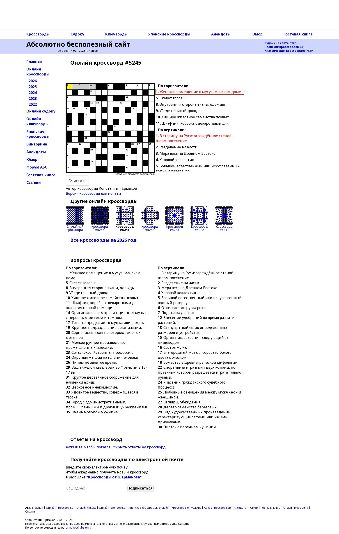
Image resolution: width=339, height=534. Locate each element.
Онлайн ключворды (37, 121)
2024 (33, 92)
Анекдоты (221, 34)
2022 (33, 104)
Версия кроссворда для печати (93, 193)
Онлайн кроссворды (37, 72)
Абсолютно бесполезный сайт (78, 44)
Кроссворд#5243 (174, 218)
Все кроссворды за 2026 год (103, 240)
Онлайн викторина (295, 508)
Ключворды (116, 34)
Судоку (77, 34)
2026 (33, 80)
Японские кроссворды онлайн (148, 508)
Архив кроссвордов (217, 508)
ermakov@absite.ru (78, 527)
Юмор (257, 34)
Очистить (77, 180)
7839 (289, 51)
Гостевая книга (298, 34)
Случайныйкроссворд (75, 218)
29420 (281, 43)
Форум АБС (36, 167)
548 (284, 47)
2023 (33, 98)
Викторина (36, 144)
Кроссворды (38, 34)
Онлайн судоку (40, 111)
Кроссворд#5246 (100, 218)
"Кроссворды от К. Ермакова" (114, 477)
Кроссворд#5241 (224, 218)
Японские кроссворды (169, 34)
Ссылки (33, 182)
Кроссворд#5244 (150, 218)
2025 (33, 86)
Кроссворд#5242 (199, 218)
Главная (34, 61)
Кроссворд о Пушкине (186, 508)
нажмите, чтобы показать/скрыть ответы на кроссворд (116, 447)
